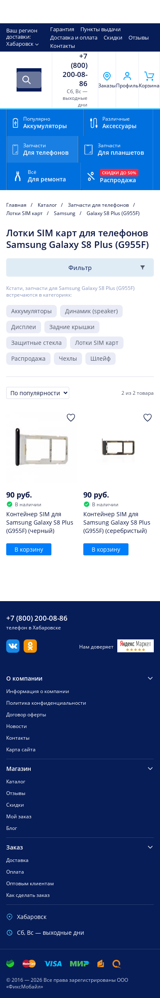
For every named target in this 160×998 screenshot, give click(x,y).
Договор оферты (26, 714)
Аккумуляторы (31, 311)
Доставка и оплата (73, 37)
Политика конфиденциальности (46, 702)
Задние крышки (72, 327)
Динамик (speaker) (91, 311)
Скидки (113, 37)
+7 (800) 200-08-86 (75, 70)
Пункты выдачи (100, 29)
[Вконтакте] (12, 650)
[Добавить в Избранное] (71, 417)
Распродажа (28, 358)
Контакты (62, 46)
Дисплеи (23, 327)
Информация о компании (37, 691)
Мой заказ (19, 816)
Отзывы (138, 37)
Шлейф (100, 358)
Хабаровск (20, 43)
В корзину (29, 549)
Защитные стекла (36, 343)
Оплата (15, 871)
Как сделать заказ (28, 895)
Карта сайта (21, 749)
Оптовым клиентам (30, 883)
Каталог (15, 781)
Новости (16, 726)
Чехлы (68, 358)
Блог (11, 828)
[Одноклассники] (30, 650)
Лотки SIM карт (97, 343)
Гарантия (62, 29)
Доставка (17, 860)
